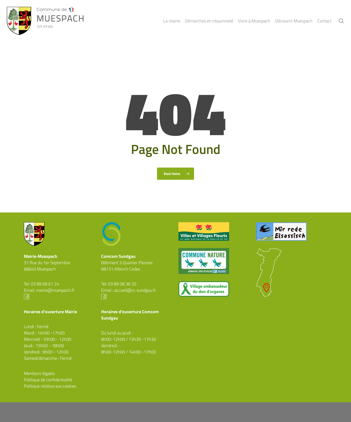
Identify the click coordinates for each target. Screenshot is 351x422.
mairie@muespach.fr (55, 290)
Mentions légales (39, 373)
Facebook (59, 296)
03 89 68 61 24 (45, 284)
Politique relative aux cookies (50, 386)
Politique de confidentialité (48, 379)
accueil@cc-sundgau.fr (135, 290)
